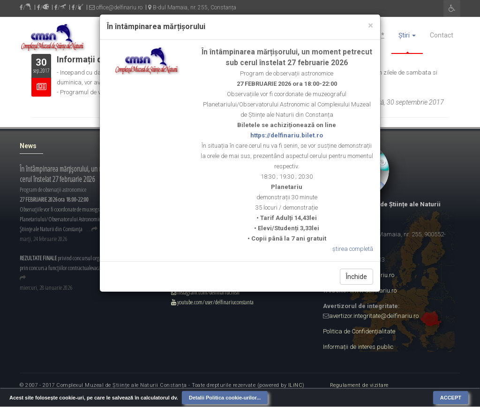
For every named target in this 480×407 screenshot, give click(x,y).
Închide (356, 276)
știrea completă (352, 248)
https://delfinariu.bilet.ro (286, 135)
